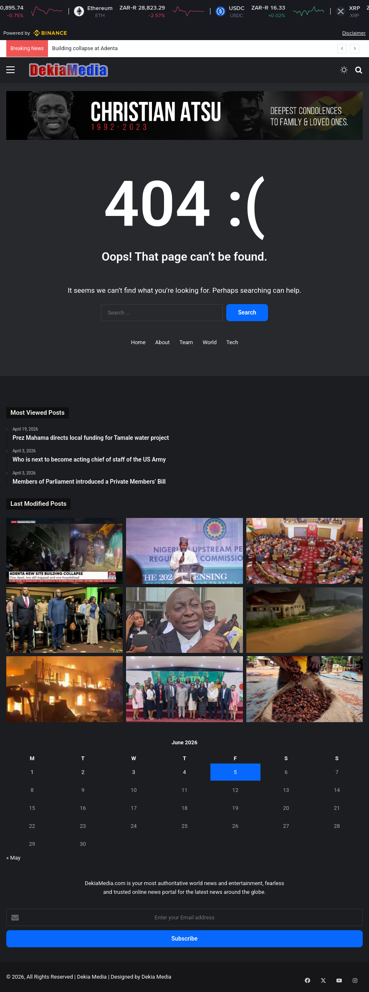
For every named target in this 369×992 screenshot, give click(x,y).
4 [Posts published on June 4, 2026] (184, 772)
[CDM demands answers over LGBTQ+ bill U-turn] (304, 551)
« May (13, 858)
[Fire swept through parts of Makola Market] (64, 689)
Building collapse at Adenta (85, 48)
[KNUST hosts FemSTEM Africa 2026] (184, 689)
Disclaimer (354, 33)
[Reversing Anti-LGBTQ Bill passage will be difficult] (184, 620)
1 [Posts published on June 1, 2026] (31, 772)
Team (186, 342)
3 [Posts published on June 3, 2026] (133, 772)
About (162, 342)
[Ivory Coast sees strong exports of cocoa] (304, 689)
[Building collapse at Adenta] (64, 551)
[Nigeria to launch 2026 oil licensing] (184, 551)
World (209, 342)
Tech (232, 342)
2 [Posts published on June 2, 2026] (82, 772)
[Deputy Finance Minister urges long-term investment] (64, 620)
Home (138, 342)
